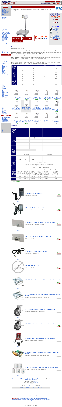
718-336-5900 (36, 382)
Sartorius (3, 100)
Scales (12, 12)
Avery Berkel (4, 60)
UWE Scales (4, 108)
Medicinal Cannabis (5, 42)
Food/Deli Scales (4, 29)
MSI (2, 89)
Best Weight (4, 62)
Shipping (24, 395)
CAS (2, 64)
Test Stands (4, 49)
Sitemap (3, 131)
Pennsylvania (47, 400)
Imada (13, 400)
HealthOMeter (4, 77)
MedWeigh (3, 85)
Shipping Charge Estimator (36, 378)
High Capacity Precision (6, 33)
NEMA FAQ (3, 129)
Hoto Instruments (48, 399)
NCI (2, 90)
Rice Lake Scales (4, 97)
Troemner (3, 106)
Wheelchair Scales (5, 51)
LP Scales (3, 83)
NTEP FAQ (3, 127)
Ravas (3, 96)
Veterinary (35, 395)
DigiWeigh (3, 70)
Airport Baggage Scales (6, 117)
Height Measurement (5, 32)
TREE (3, 105)
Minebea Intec (4, 88)
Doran (25, 399)
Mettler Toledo (34, 400)
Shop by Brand (6, 54)
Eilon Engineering (5, 74)
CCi (2, 65)
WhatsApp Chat (29, 385)
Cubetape (3, 67)
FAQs (28, 378)
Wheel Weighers (39, 395)
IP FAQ (3, 128)
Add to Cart (59, 210)
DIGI (2, 69)
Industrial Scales (4, 34)
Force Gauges (4, 31)
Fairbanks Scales (4, 75)
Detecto (3, 68)
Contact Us (17, 378)
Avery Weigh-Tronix (5, 61)
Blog (2, 130)
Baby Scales (4, 18)
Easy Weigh (4, 73)
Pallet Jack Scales (5, 44)
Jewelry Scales (4, 35)
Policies (30, 378)
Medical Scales (4, 41)
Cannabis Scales (4, 22)
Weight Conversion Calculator (32, 379)
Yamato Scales (4, 113)
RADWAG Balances (5, 95)
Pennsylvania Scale (5, 92)
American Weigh (4, 58)
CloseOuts (3, 14)
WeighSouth (4, 112)
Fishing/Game (4, 28)
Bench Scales (22, 12)
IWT (14, 400)
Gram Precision (4, 76)
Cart (14, 378)
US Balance (4, 107)
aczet (18, 398)
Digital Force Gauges (5, 11)
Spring (22, 395)
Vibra (3, 109)
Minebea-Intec (38, 400)
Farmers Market (4, 27)
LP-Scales (25, 400)
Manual (26, 356)
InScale (17, 400)
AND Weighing (4, 59)
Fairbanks (36, 399)
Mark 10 (3, 84)
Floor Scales (4, 30)
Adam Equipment (22, 398)
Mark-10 (28, 400)
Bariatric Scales (4, 19)
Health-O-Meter (44, 399)
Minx (2, 87)
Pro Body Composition (5, 121)
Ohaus (3, 91)
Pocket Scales (4, 13)
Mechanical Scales (5, 12)
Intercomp (19, 400)
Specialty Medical (28, 395)
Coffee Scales (4, 118)
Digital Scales (4, 10)
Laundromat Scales (5, 37)
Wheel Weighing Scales (5, 52)
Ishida (3, 82)
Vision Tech (4, 110)
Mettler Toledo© (4, 86)
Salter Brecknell (4, 99)
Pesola (3, 93)
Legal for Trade (4, 38)
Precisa (3, 94)
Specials (3, 9)
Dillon (3, 71)
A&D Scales (30, 398)
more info (18, 201)
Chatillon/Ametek (4, 66)
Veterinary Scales (5, 50)
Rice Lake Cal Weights (5, 98)
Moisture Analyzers (5, 43)
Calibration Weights (5, 21)
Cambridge (3, 63)
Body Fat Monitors (5, 119)
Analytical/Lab (4, 17)
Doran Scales (4, 72)
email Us (45, 38)
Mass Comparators (5, 120)
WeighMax (3, 111)
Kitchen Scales (4, 36)
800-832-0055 (35, 381)
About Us (20, 387)
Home (48, 378)
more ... (17, 11)
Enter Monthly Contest (23, 378)
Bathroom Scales (4, 20)
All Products (24, 387)
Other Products (6, 115)
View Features (55, 41)
